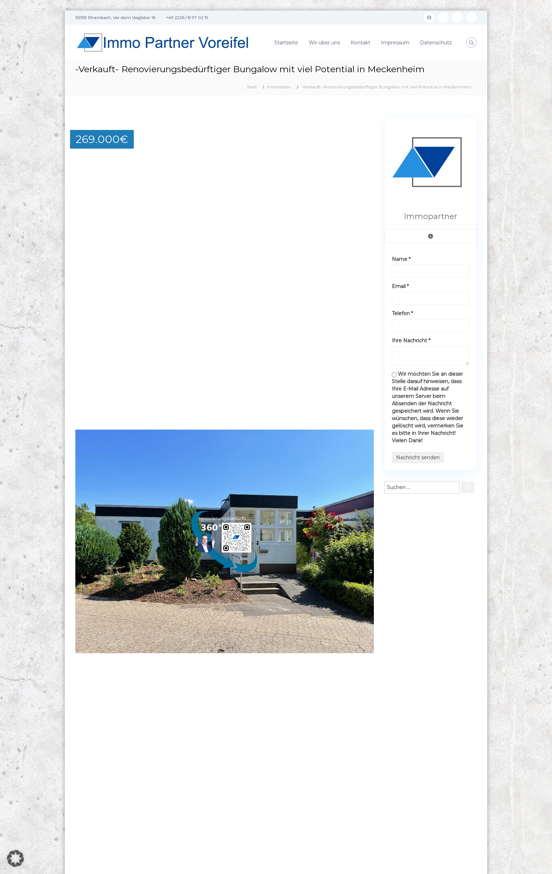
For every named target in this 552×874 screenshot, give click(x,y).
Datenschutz (436, 42)
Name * (401, 259)
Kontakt (360, 42)
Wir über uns (324, 42)
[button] (367, 123)
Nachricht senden (418, 457)
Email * (400, 286)
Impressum (395, 42)
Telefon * (402, 313)
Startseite (286, 42)
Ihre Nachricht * (411, 340)
